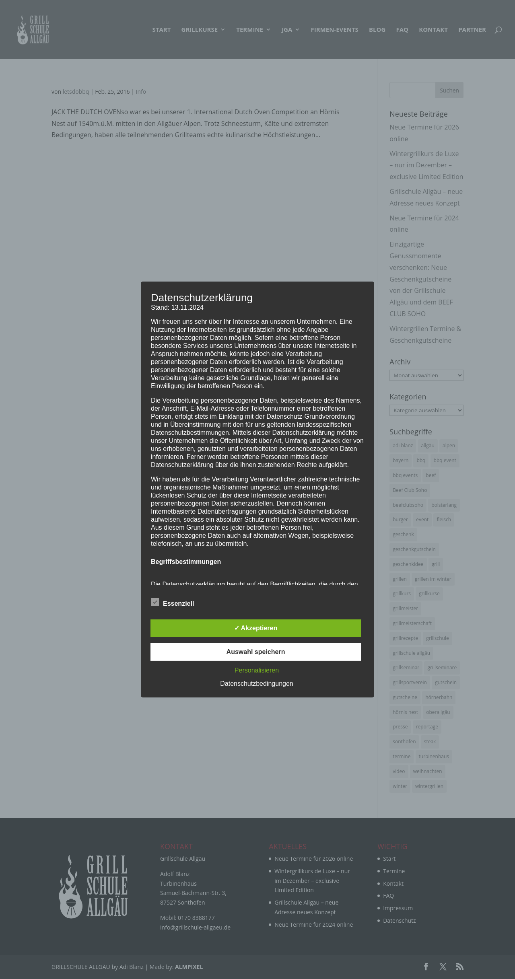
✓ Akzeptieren (256, 628)
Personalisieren (257, 670)
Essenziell (172, 602)
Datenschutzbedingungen (256, 683)
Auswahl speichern (256, 651)
